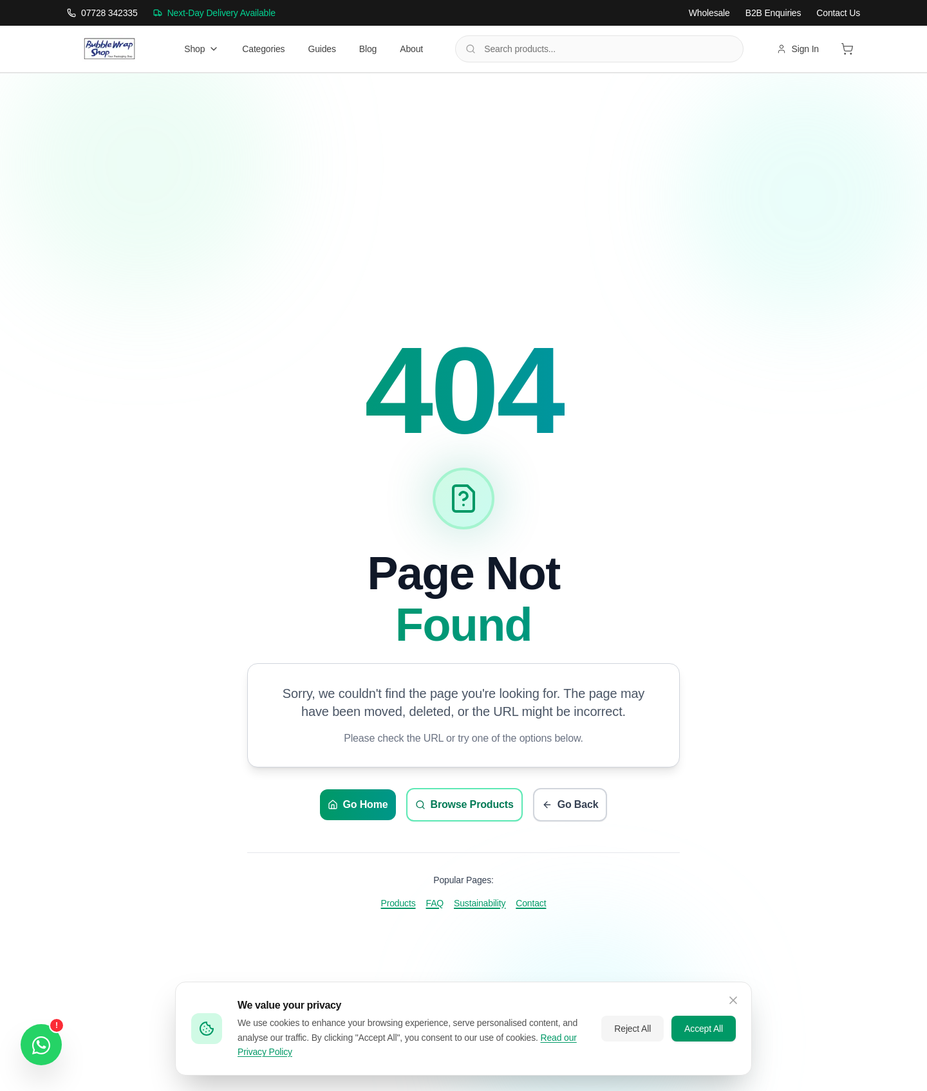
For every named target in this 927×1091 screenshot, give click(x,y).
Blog (368, 49)
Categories (263, 49)
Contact (531, 903)
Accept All (703, 1028)
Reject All (632, 1028)
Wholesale (709, 13)
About (411, 49)
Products (398, 903)
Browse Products (464, 804)
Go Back (570, 804)
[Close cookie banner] (733, 1000)
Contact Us (838, 13)
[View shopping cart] (847, 49)
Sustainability (479, 903)
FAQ (435, 903)
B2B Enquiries (773, 13)
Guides (321, 49)
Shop (201, 49)
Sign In (797, 49)
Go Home (358, 804)
